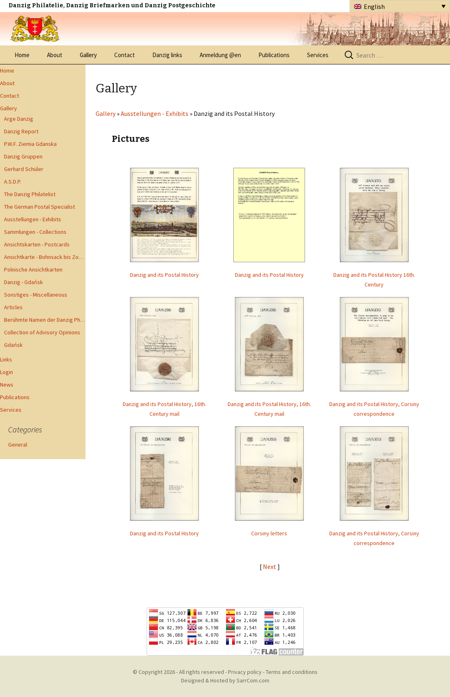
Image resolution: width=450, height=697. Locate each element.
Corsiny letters (269, 533)
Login (6, 372)
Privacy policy (245, 672)
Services (317, 55)
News (6, 384)
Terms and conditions (292, 672)
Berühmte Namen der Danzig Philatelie (44, 319)
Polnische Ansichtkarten (33, 269)
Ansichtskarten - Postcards (37, 244)
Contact (124, 55)
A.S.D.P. (12, 181)
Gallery (88, 55)
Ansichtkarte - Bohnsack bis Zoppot (44, 257)
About (54, 55)
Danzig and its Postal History (164, 274)
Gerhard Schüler (23, 169)
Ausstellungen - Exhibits (32, 219)
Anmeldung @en (220, 55)
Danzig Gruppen (23, 156)
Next (270, 566)
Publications (274, 55)
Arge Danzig (18, 118)
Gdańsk (13, 344)
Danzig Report (21, 131)
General (17, 444)
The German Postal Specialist (39, 206)
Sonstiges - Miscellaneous (35, 294)
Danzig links (167, 55)
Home (22, 55)
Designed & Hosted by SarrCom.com (225, 680)
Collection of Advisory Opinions (42, 332)
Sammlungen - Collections (35, 231)
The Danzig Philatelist (29, 194)
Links (6, 359)
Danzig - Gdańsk (23, 282)
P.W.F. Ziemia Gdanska (30, 144)
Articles (13, 307)
